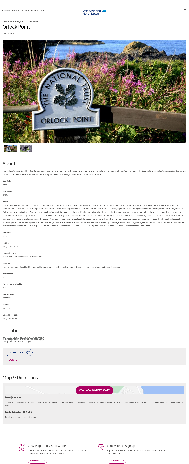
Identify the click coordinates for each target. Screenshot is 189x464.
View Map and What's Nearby (94, 390)
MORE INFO (34, 461)
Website (48, 360)
